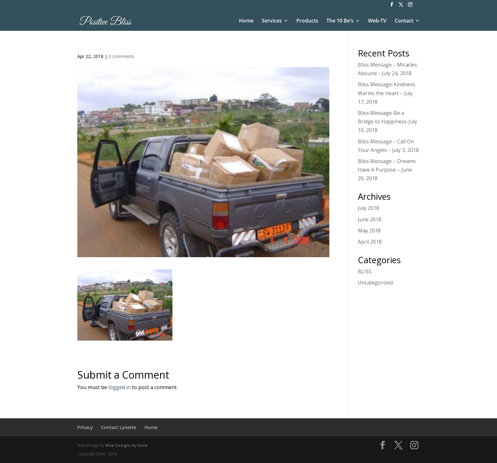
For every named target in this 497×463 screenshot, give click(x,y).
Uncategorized (375, 282)
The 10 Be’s (339, 21)
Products (307, 21)
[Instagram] (410, 6)
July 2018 (368, 208)
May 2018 (369, 230)
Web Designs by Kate (126, 445)
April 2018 (370, 241)
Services (272, 21)
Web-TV (377, 21)
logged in (119, 387)
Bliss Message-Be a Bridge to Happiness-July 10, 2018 (387, 121)
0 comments (121, 56)
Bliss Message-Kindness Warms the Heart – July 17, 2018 (386, 93)
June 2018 (369, 219)
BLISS (364, 271)
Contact (404, 21)
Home (246, 21)
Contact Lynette (118, 427)
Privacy (85, 427)
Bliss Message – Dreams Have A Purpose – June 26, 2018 (387, 170)
